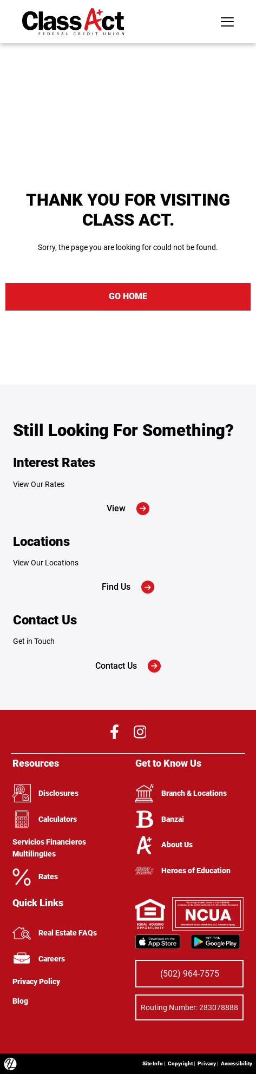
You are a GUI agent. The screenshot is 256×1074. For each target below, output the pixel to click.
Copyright (180, 1063)
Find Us (128, 587)
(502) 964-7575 (189, 973)
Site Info (152, 1063)
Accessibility (236, 1063)
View (128, 508)
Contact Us (128, 666)
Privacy (207, 1063)
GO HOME (128, 296)
